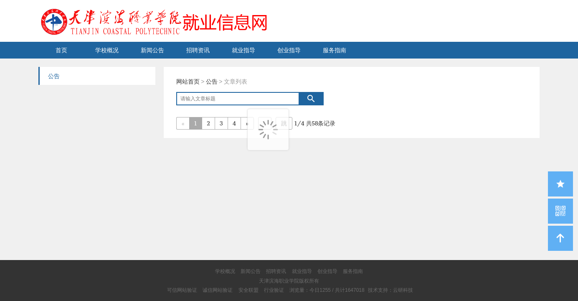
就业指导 (243, 50)
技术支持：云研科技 (390, 290)
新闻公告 (152, 50)
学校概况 (107, 50)
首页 (61, 50)
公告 (212, 81)
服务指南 (334, 50)
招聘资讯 (198, 50)
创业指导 (289, 50)
